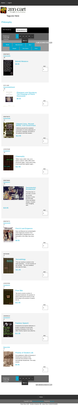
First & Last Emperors (24, 228)
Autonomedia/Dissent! (9, 87)
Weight (14, 48)
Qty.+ (30, 44)
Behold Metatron (21, 61)
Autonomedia (6, 55)
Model (7, 44)
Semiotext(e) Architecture (31, 188)
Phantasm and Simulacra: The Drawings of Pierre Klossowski (27, 94)
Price (36, 48)
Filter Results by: (7, 29)
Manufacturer (18, 44)
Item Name (25, 48)
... (32, 36)
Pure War (19, 290)
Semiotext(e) (6, 150)
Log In (10, 3)
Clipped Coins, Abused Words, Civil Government (26, 124)
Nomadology (21, 259)
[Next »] (25, 40)
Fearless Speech (22, 323)
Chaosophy (20, 156)
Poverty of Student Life (24, 353)
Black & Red (6, 347)
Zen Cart (52, 401)
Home (3, 3)
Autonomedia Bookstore (38, 401)
